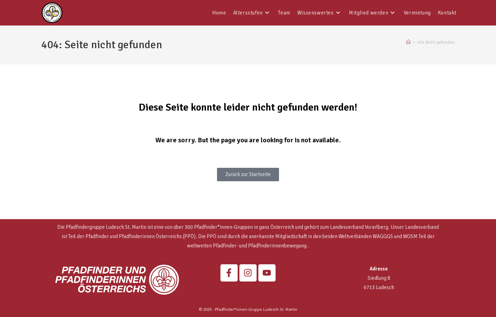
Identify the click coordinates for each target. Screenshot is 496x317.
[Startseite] (408, 42)
